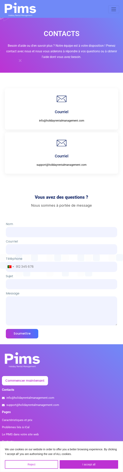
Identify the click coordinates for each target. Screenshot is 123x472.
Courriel (61, 250)
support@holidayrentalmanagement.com (61, 168)
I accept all (88, 464)
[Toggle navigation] (113, 11)
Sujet (61, 285)
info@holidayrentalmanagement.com (61, 124)
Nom (61, 233)
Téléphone (61, 266)
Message (61, 312)
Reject (31, 464)
